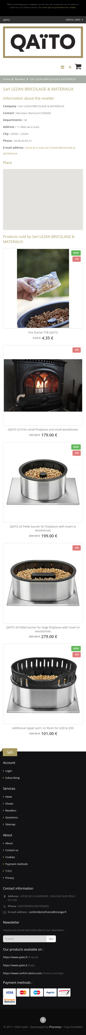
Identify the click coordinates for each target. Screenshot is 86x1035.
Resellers (10, 810)
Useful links (74, 19)
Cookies (10, 857)
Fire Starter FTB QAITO (43, 332)
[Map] (43, 199)
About (9, 843)
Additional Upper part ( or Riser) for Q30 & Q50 (43, 728)
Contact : (9, 113)
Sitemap (10, 824)
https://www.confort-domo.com (22, 973)
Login (8, 771)
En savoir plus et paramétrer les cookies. (57, 7)
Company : (10, 106)
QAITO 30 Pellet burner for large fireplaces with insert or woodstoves (43, 629)
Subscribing (12, 778)
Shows (9, 803)
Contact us (11, 850)
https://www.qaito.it (15, 965)
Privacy (9, 878)
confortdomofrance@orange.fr (48, 912)
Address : (9, 127)
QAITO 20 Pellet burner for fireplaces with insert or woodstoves (43, 528)
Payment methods (16, 864)
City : (6, 134)
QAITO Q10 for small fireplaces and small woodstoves (43, 429)
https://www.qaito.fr (15, 957)
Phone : (8, 141)
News (8, 796)
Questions (11, 817)
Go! (51, 939)
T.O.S (8, 871)
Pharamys (55, 1027)
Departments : (13, 120)
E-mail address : (14, 147)
